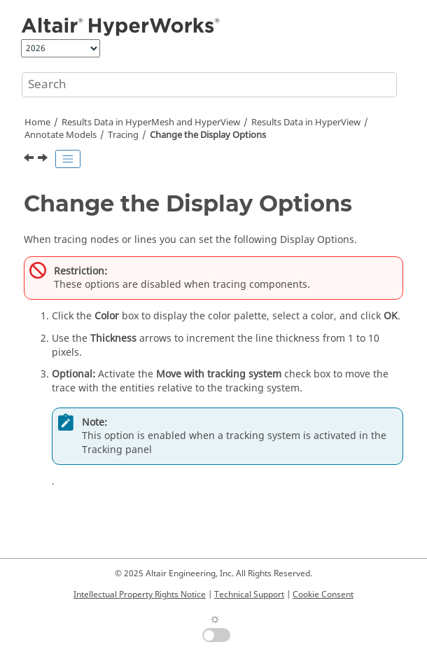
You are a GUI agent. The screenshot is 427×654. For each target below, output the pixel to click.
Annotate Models (60, 135)
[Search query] (209, 84)
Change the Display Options (208, 135)
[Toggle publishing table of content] (67, 159)
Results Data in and (151, 122)
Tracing (123, 135)
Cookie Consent (323, 594)
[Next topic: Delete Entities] (44, 159)
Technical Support (249, 594)
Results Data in (305, 122)
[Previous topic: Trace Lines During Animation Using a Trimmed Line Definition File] (30, 159)
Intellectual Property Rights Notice (140, 594)
